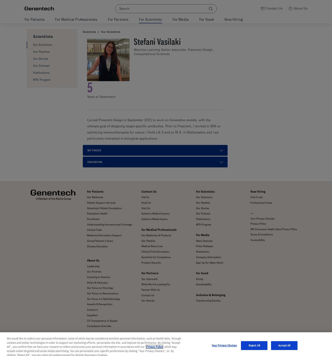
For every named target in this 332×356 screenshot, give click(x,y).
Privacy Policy (154, 350)
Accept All (284, 348)
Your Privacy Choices (224, 348)
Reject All (254, 348)
